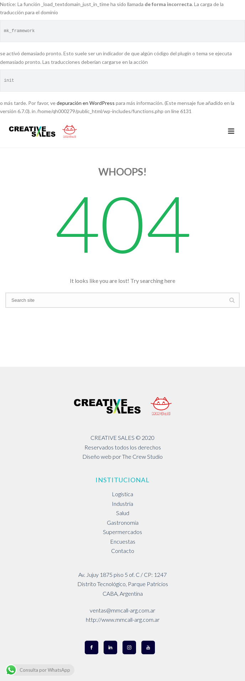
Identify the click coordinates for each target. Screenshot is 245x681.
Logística (122, 494)
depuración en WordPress (86, 103)
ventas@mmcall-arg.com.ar (122, 610)
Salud (122, 512)
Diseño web (96, 456)
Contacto (122, 550)
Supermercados (122, 531)
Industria (122, 503)
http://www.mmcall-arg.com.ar (123, 619)
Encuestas (122, 541)
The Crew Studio (142, 456)
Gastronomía (123, 522)
